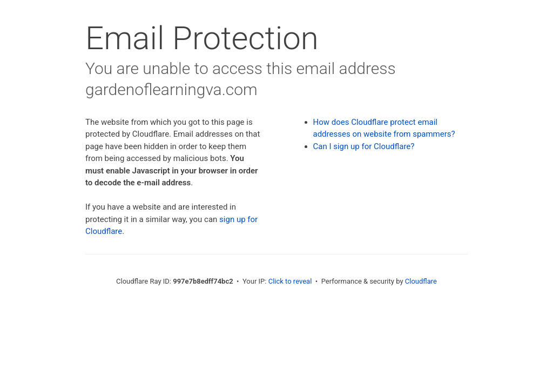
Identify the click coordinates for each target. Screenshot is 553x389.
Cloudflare (421, 281)
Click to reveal (290, 281)
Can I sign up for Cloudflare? (364, 146)
